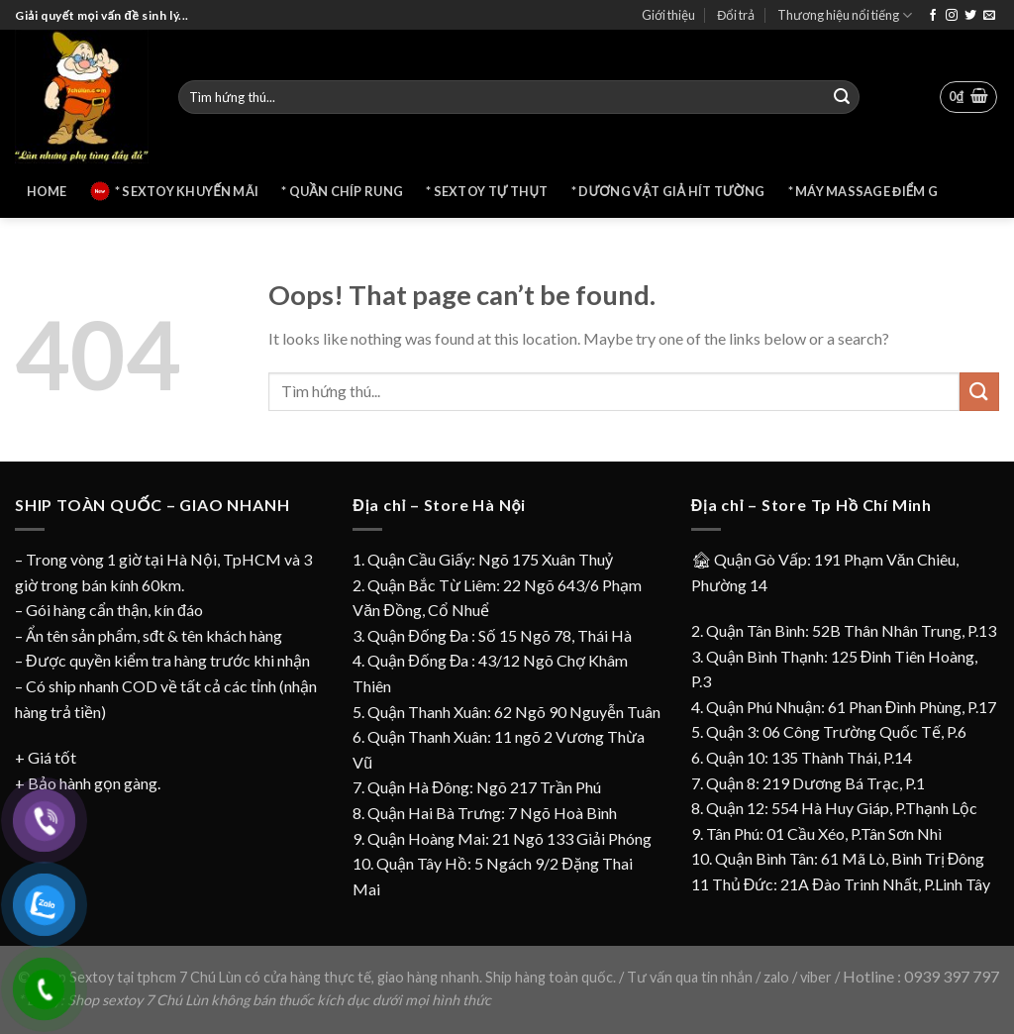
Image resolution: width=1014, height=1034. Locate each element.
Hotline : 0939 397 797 (921, 976)
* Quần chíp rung (342, 191)
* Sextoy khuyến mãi (174, 191)
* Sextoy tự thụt (487, 191)
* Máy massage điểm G (863, 191)
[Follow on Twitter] (970, 16)
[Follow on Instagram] (952, 16)
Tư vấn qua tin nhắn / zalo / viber (731, 977)
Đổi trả (736, 15)
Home (47, 191)
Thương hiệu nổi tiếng (844, 15)
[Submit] (842, 97)
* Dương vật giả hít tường (668, 191)
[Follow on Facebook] (933, 16)
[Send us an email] (989, 16)
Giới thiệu (668, 15)
